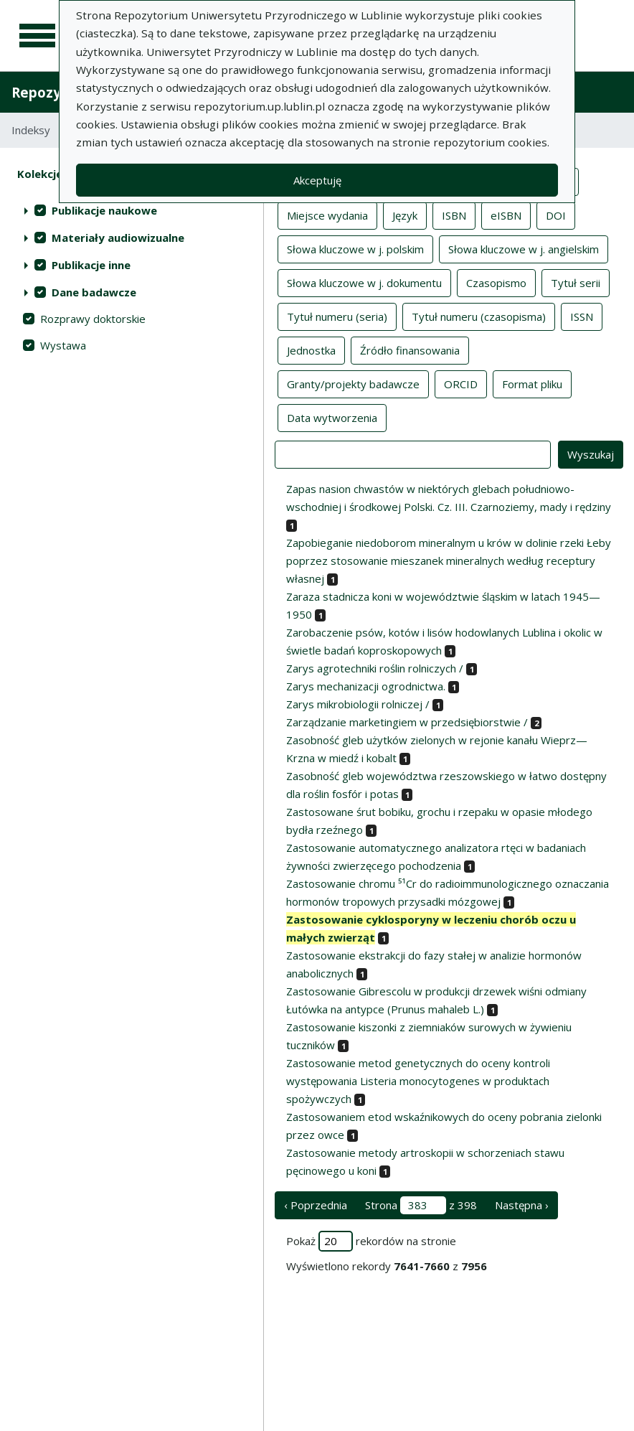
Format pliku (532, 383)
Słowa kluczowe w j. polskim (355, 248)
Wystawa (63, 345)
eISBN (506, 214)
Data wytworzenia (332, 417)
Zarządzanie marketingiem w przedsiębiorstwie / (407, 722)
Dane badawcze (94, 292)
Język (404, 214)
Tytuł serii (575, 282)
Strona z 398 (421, 1205)
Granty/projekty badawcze (353, 383)
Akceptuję (317, 180)
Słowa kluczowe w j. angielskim (523, 248)
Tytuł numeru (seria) (337, 316)
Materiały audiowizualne (118, 237)
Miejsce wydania (327, 214)
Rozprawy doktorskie (93, 318)
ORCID (461, 383)
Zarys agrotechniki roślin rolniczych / (374, 668)
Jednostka (311, 349)
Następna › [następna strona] (522, 1205)
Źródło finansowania (410, 349)
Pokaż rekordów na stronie (371, 1241)
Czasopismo (496, 282)
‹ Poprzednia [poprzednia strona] (315, 1205)
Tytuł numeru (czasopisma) (479, 316)
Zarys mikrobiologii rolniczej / (358, 704)
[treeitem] (131, 210)
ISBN (454, 214)
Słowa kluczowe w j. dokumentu (364, 282)
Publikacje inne (91, 265)
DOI (556, 214)
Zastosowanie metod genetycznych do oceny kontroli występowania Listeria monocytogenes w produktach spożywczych (418, 1081)
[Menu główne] (37, 36)
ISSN (581, 316)
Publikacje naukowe (104, 210)
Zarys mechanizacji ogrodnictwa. (365, 686)
